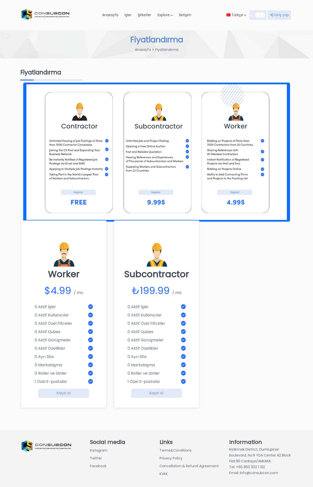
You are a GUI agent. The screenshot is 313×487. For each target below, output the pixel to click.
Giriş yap (279, 14)
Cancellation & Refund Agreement (189, 466)
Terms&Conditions (176, 450)
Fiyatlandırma (166, 49)
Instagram (99, 450)
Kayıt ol (63, 393)
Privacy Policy (171, 458)
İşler (128, 14)
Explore (165, 14)
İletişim (185, 14)
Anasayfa (110, 14)
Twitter (96, 458)
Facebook (98, 466)
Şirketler (144, 14)
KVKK (164, 473)
